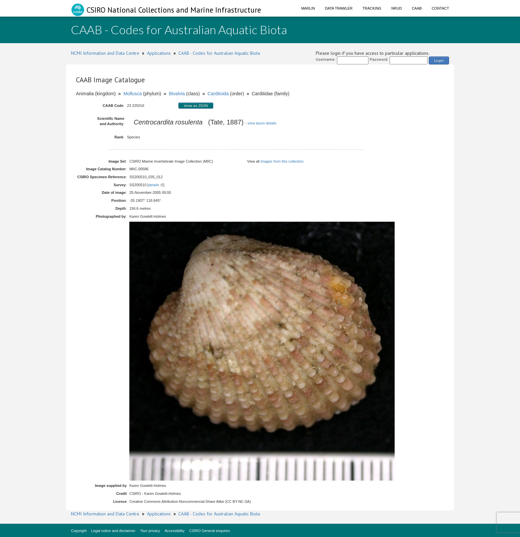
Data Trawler (339, 8)
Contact (440, 8)
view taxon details (262, 123)
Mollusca (132, 93)
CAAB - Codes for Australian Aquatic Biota (219, 53)
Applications (159, 53)
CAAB (417, 8)
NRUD (396, 8)
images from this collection (282, 161)
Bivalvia (177, 93)
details (154, 185)
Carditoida (218, 93)
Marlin (308, 8)
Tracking (371, 8)
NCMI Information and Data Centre (105, 53)
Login (439, 60)
